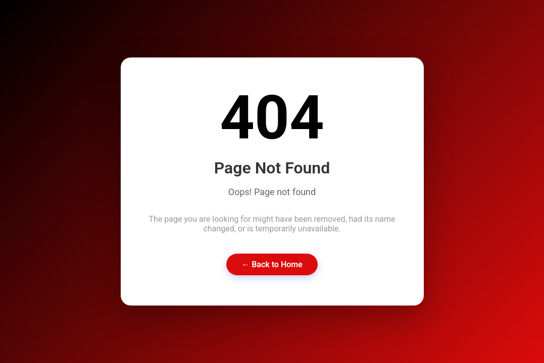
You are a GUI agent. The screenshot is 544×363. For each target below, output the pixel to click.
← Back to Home (272, 264)
